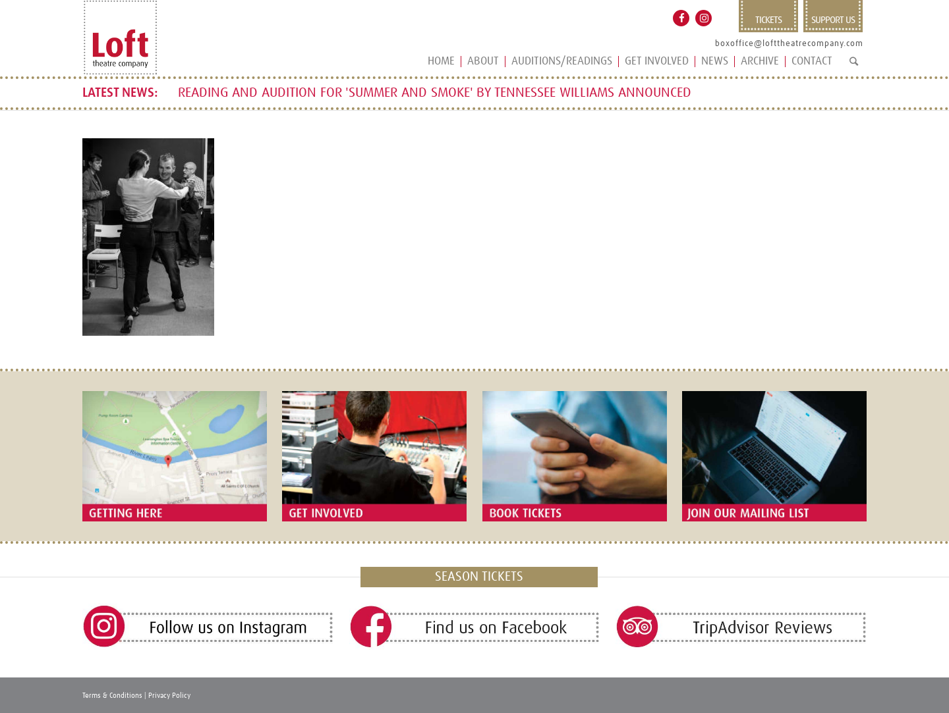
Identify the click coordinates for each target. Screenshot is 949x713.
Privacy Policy (169, 695)
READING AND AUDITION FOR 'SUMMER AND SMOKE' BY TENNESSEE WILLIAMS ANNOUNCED (434, 92)
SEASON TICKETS (479, 576)
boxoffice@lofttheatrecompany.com (789, 44)
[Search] (854, 67)
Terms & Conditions (112, 695)
